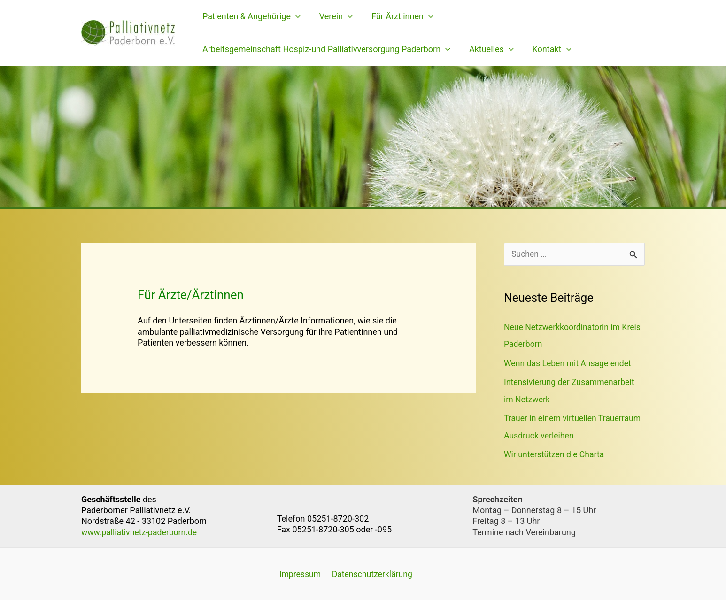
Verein (333, 16)
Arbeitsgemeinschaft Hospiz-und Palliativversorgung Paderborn (325, 49)
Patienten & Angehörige (250, 16)
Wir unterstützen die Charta (555, 454)
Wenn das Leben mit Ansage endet (569, 363)
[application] (295, 16)
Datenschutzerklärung (369, 573)
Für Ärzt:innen (398, 16)
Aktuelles (488, 49)
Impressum (298, 573)
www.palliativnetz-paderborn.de (140, 531)
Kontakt (547, 49)
